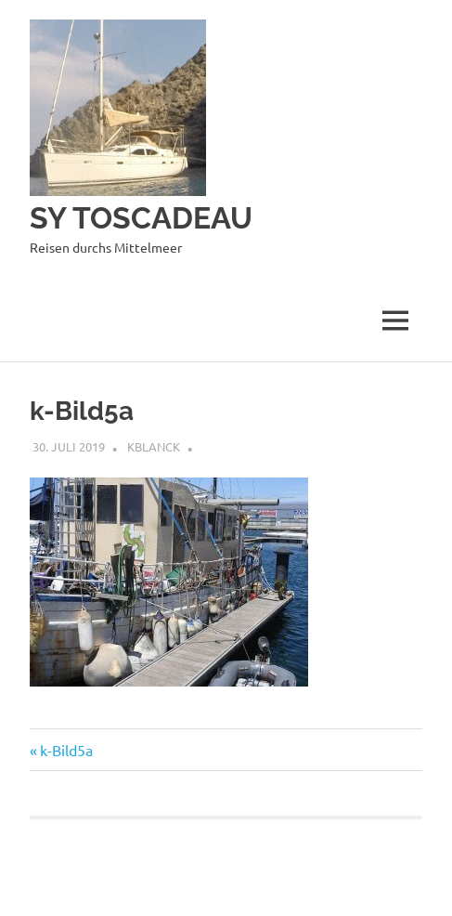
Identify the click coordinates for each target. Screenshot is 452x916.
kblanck (153, 446)
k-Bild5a (66, 749)
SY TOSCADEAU (141, 218)
